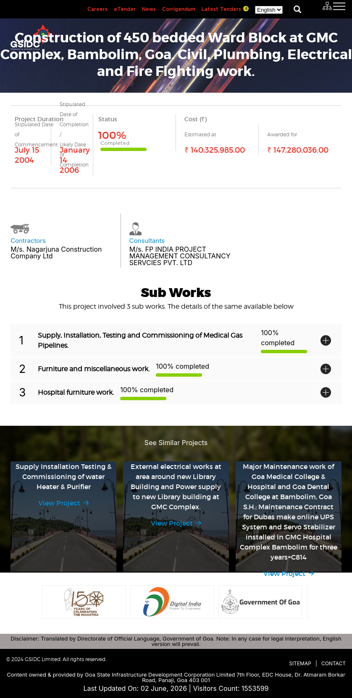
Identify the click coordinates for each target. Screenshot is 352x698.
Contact (333, 663)
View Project (59, 503)
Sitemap (300, 663)
